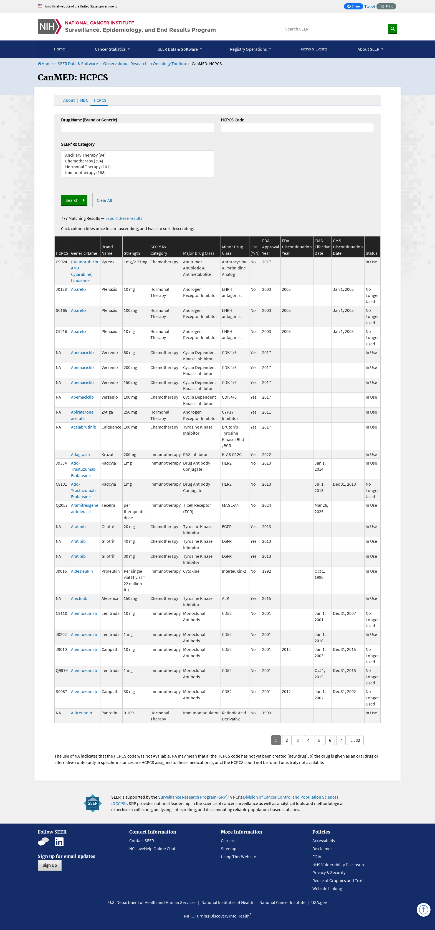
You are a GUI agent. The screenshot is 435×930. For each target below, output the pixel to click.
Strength (132, 253)
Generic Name (84, 253)
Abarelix (78, 289)
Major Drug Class (198, 253)
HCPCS (100, 100)
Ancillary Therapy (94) (138, 155)
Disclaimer (322, 848)
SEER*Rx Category (77, 144)
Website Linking (327, 888)
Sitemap (228, 848)
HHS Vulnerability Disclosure (338, 864)
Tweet (369, 6)
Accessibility (323, 840)
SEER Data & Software (78, 63)
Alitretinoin (81, 712)
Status (372, 253)
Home (59, 49)
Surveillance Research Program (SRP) (192, 797)
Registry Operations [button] (249, 49)
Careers (228, 840)
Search (72, 200)
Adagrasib (80, 454)
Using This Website (238, 856)
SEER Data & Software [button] (178, 49)
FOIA (316, 856)
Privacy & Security (328, 872)
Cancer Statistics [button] (111, 49)
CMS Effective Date (322, 247)
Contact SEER (141, 840)
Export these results (123, 218)
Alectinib (79, 598)
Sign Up (49, 865)
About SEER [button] (369, 49)
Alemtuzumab (84, 613)
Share (355, 6)
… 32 (355, 740)
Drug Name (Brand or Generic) (89, 120)
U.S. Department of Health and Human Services (152, 902)
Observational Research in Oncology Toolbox (145, 63)
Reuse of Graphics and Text (337, 880)
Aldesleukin (82, 571)
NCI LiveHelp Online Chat (152, 848)
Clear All (104, 200)
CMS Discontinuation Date (348, 247)
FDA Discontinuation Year (297, 247)
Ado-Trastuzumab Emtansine (83, 469)
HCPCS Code (232, 120)
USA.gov (319, 902)
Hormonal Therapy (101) (138, 167)
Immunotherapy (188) (138, 172)
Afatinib (78, 526)
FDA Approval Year (270, 247)
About (69, 100)
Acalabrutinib (83, 427)
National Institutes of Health (227, 902)
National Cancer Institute (282, 902)
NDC (84, 100)
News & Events (314, 49)
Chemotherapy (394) (138, 161)
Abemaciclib (82, 352)
